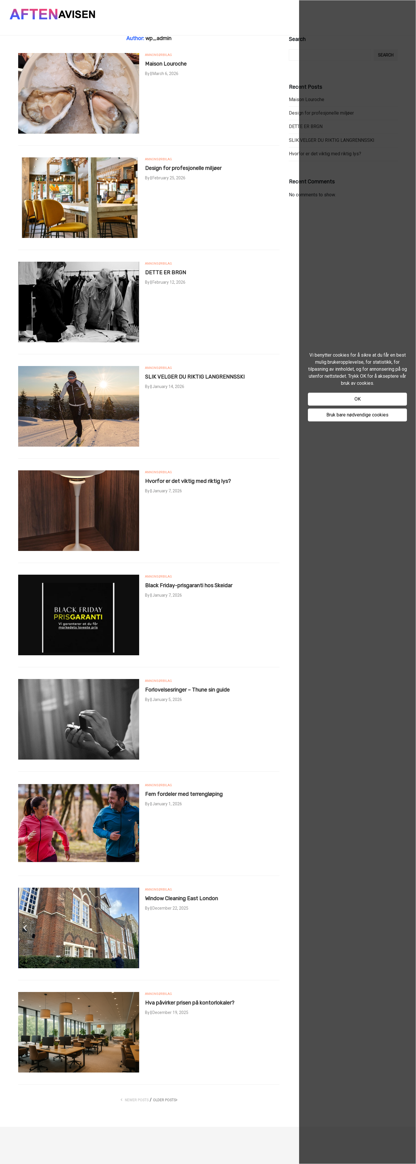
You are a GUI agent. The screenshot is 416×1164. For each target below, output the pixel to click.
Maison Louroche (166, 64)
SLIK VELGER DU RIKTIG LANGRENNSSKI (195, 377)
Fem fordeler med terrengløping (184, 794)
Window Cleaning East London (181, 898)
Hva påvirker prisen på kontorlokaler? (189, 1003)
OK (357, 399)
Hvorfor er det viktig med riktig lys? (188, 481)
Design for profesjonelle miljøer (183, 168)
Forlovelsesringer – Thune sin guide (187, 690)
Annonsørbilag (158, 55)
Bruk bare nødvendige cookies (357, 415)
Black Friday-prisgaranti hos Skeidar (188, 585)
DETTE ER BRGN (165, 272)
